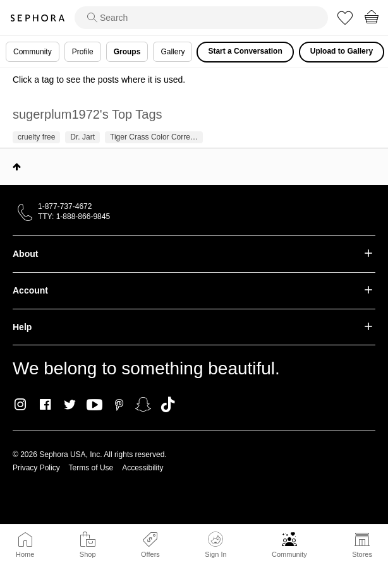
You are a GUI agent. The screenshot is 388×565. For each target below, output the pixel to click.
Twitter (70, 404)
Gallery (173, 51)
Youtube (94, 405)
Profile (83, 51)
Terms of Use (91, 467)
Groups (127, 51)
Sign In (215, 545)
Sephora (37, 18)
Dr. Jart (82, 137)
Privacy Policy (36, 467)
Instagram (20, 404)
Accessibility (142, 467)
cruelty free (36, 137)
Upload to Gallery (341, 51)
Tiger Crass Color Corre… (154, 137)
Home (25, 554)
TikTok (168, 404)
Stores (362, 554)
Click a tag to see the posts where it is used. (99, 79)
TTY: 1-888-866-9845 (74, 216)
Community (289, 554)
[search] (201, 17)
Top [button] (16, 166)
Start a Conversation (245, 51)
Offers (150, 554)
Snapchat (143, 404)
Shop (88, 554)
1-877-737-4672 (65, 206)
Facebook (45, 404)
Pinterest (119, 404)
